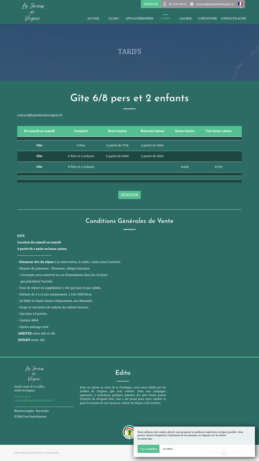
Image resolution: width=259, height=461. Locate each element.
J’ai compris (148, 449)
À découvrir (207, 18)
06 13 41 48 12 (177, 4)
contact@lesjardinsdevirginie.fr (215, 4)
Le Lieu (113, 18)
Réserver (151, 4)
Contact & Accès (233, 18)
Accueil (93, 18)
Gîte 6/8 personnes (139, 18)
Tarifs (165, 18)
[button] (240, 4)
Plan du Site (42, 411)
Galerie (186, 18)
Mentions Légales (24, 411)
